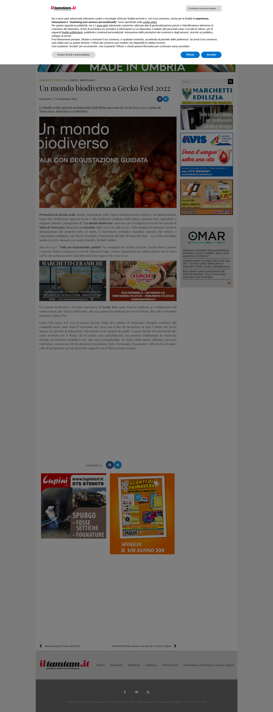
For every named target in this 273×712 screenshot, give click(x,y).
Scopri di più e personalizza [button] (73, 54)
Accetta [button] (211, 54)
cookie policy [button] (150, 22)
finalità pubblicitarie (72, 32)
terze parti (102, 25)
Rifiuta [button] (190, 54)
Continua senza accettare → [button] (203, 8)
